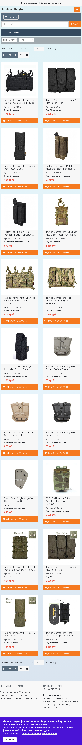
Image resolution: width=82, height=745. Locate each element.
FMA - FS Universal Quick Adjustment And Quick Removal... (58, 501)
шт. (77, 9)
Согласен (9, 739)
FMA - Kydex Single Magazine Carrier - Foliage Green (18, 499)
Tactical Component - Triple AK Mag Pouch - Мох (61, 568)
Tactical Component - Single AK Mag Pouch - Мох (19, 634)
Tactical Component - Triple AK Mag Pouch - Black (61, 101)
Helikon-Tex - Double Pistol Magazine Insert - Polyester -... (60, 167)
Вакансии (56, 3)
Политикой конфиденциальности (39, 733)
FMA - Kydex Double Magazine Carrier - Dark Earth (19, 434)
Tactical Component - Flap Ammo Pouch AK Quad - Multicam (59, 301)
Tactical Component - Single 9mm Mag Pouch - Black (18, 368)
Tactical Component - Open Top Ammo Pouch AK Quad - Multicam (19, 301)
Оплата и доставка (29, 3)
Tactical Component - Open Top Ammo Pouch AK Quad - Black (19, 101)
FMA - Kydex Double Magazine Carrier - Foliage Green (61, 368)
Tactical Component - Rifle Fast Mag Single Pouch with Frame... (61, 233)
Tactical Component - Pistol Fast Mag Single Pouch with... (60, 634)
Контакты (45, 3)
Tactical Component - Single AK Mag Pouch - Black (19, 167)
